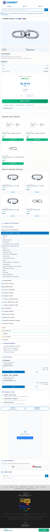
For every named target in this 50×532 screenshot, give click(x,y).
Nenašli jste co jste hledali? (10, 350)
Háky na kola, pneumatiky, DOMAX (10, 254)
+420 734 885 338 (8, 379)
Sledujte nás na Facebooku (25, 437)
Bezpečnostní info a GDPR (30, 488)
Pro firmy (31, 487)
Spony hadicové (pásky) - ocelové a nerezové (12, 266)
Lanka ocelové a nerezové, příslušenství (11, 244)
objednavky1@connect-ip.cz (10, 380)
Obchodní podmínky (23, 487)
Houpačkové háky (6, 250)
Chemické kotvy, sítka (7, 240)
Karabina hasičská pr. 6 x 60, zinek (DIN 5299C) (13, 157)
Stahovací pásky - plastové (8, 268)
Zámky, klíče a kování (8, 317)
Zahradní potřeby (8, 296)
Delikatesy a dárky (8, 323)
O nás (16, 487)
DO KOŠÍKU (25, 101)
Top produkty (7, 336)
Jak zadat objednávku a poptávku (11, 346)
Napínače (5, 248)
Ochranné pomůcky (8, 311)
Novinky (5, 333)
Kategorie (5, 13)
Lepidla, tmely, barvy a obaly (10, 302)
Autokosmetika (7, 308)
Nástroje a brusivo (8, 283)
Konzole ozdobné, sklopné (8, 258)
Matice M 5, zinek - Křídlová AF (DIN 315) (11, 133)
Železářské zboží (7, 286)
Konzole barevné (6, 256)
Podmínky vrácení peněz (19, 488)
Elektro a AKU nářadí (9, 289)
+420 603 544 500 (8, 364)
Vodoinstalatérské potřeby (10, 305)
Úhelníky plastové (6, 264)
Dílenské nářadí (7, 280)
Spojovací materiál (8, 227)
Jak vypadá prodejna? (8, 352)
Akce (4, 327)
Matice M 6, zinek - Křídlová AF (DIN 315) (35, 133)
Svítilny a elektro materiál (10, 299)
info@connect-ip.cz (8, 365)
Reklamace (43, 487)
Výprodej (5, 339)
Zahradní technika (8, 293)
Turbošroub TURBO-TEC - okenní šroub (11, 262)
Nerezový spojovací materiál (11, 230)
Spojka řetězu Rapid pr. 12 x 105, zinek (35, 186)
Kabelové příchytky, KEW (8, 274)
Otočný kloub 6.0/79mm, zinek (33, 209)
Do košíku (44, 530)
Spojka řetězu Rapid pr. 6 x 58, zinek (10, 209)
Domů (6, 487)
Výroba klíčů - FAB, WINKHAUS (10, 348)
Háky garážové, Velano (7, 252)
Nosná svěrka (5, 272)
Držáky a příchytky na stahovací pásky (10, 276)
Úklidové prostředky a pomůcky (11, 320)
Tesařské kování (6, 242)
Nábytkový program (8, 314)
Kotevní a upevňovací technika (16, 13)
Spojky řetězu (5, 14)
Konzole (4, 260)
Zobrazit (13, 192)
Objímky (4, 270)
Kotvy (4, 238)
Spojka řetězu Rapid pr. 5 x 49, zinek (10, 186)
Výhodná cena (7, 330)
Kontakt (11, 487)
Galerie (36, 487)
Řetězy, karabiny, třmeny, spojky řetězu (34, 13)
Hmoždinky (5, 235)
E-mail (36, 371)
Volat (13, 371)
